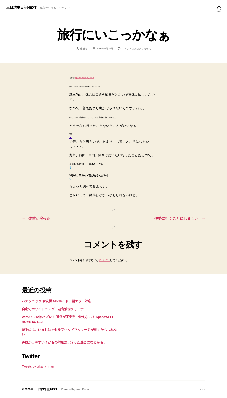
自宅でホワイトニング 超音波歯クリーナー (54, 309)
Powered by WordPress (75, 389)
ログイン (104, 260)
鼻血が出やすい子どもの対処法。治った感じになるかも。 (64, 342)
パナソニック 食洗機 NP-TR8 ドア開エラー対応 (56, 301)
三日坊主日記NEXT (21, 7)
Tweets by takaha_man (38, 366)
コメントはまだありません (136, 48)
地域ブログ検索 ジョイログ (84, 78)
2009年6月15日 (105, 48)
